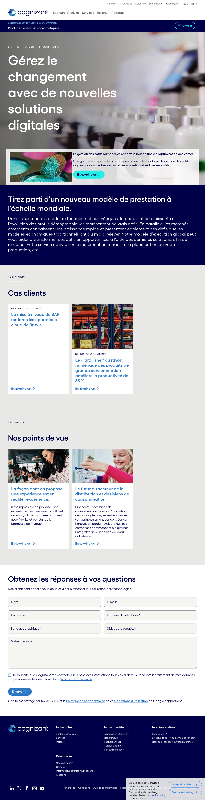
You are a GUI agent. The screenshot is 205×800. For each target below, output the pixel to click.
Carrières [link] (61, 767)
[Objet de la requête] (150, 628)
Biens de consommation (44, 22)
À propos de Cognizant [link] (116, 734)
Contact (187, 25)
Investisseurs (173, 3)
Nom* (15, 602)
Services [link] (60, 737)
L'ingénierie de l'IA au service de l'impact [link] (173, 737)
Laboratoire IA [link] (159, 734)
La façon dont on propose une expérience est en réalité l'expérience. (37, 494)
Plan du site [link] (69, 787)
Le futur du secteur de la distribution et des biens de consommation (102, 494)
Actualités (140, 3)
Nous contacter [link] (64, 763)
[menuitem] (113, 3)
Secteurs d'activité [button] (66, 12)
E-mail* (112, 602)
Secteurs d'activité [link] (66, 734)
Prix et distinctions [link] (114, 749)
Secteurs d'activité (18, 22)
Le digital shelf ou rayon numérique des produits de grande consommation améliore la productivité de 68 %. (102, 370)
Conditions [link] (84, 787)
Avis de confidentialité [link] (105, 787)
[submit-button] (20, 692)
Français (113, 3)
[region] (165, 789)
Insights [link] (60, 741)
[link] (28, 12)
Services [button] (88, 12)
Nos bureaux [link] (111, 737)
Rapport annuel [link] (112, 741)
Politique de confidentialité (85, 701)
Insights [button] (102, 12)
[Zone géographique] (54, 628)
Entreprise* (19, 615)
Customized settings (183, 792)
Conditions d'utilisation (131, 701)
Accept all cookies (181, 784)
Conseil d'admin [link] (113, 745)
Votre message (21, 641)
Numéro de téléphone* (123, 615)
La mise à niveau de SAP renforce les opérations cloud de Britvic (35, 319)
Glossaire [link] (61, 774)
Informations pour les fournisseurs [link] (74, 770)
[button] (190, 3)
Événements (155, 3)
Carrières (127, 3)
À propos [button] (117, 12)
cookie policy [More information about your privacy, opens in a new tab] (158, 795)
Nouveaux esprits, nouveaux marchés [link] (172, 741)
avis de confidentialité (76, 679)
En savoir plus (87, 174)
